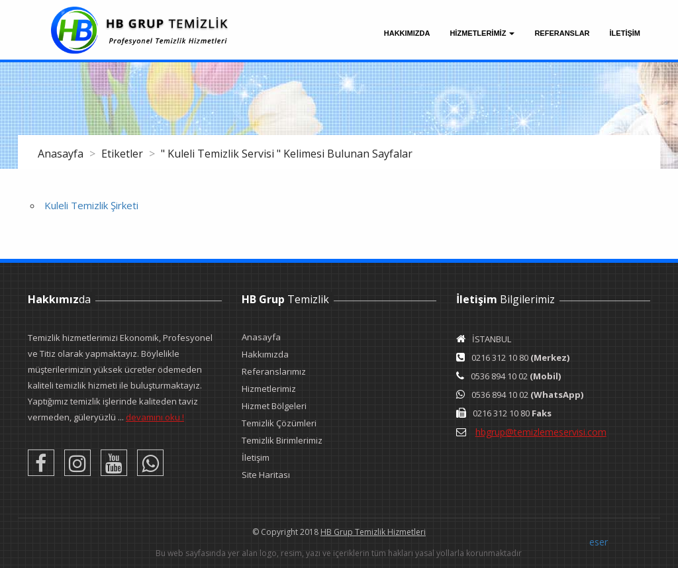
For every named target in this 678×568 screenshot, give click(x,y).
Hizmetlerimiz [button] (482, 33)
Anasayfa (62, 153)
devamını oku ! (155, 417)
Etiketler (123, 153)
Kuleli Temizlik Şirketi (91, 205)
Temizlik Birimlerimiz (282, 440)
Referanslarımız (274, 371)
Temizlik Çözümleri (279, 423)
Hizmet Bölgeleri (274, 406)
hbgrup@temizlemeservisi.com (540, 432)
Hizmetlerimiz (269, 389)
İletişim (255, 457)
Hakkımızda (407, 33)
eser (598, 542)
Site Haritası (266, 475)
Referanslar (561, 33)
